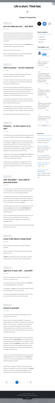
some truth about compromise (17, 239)
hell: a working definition (43, 155)
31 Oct (39, 59)
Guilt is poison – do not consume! (18, 68)
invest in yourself (11, 308)
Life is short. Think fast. (27, 6)
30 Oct (39, 71)
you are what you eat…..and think (18, 26)
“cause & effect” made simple (44, 138)
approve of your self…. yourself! (18, 270)
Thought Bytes (42, 39)
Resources (41, 42)
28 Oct (39, 101)
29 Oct (39, 88)
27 (27, 382)
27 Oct (39, 114)
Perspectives (7, 22)
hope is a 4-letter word (42, 146)
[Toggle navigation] (27, 11)
